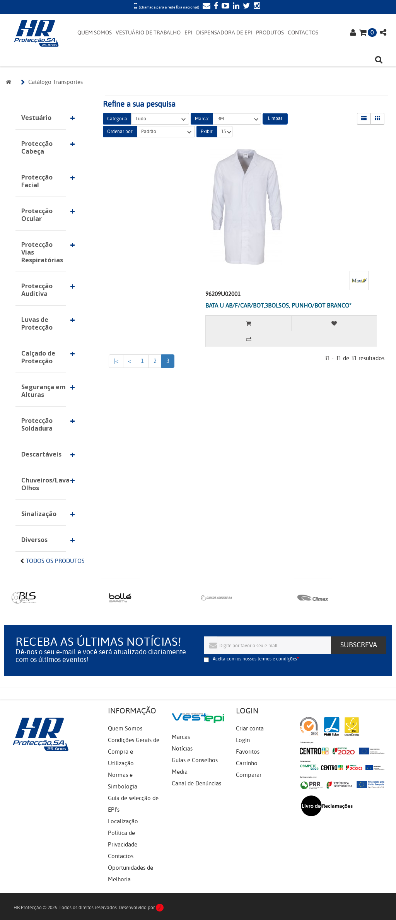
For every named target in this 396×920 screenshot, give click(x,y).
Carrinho (247, 763)
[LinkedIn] (235, 6)
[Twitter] (245, 6)
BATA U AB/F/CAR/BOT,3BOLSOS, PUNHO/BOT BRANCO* (278, 305)
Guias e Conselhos (195, 760)
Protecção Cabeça (37, 147)
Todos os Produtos (55, 561)
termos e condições (277, 658)
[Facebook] (215, 6)
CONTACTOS (303, 33)
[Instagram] (256, 6)
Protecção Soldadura (37, 424)
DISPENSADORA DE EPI (224, 33)
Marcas (181, 737)
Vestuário (36, 117)
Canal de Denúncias (196, 783)
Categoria (117, 118)
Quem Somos (125, 728)
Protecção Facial (37, 181)
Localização (123, 821)
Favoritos (247, 751)
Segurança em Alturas (43, 391)
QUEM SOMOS (94, 33)
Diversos (34, 539)
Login (243, 740)
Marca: (202, 118)
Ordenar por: (120, 131)
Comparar (248, 775)
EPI (188, 33)
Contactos (120, 856)
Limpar (275, 118)
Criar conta (250, 728)
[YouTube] (224, 6)
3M (237, 119)
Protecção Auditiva (37, 290)
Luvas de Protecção (37, 323)
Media (180, 772)
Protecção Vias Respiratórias (42, 252)
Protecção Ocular (37, 215)
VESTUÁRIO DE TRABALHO (148, 33)
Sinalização (38, 514)
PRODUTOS (270, 33)
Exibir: (207, 131)
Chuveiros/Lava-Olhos (43, 484)
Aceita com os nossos (255, 658)
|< (116, 361)
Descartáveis (41, 454)
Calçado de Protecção (38, 357)
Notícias (182, 748)
